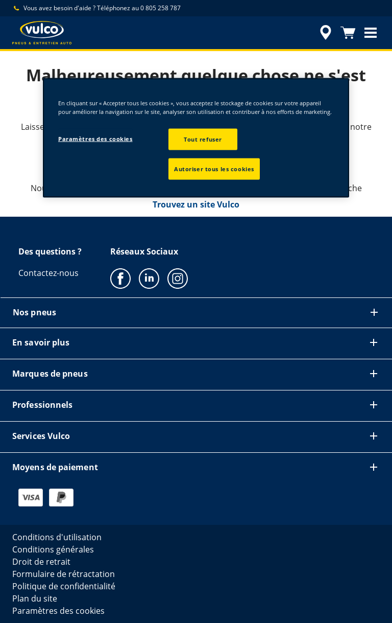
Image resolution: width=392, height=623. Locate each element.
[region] (196, 137)
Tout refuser (203, 139)
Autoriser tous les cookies (214, 168)
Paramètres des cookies (95, 139)
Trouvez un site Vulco (196, 204)
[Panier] (348, 33)
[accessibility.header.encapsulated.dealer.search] (324, 33)
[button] (370, 33)
